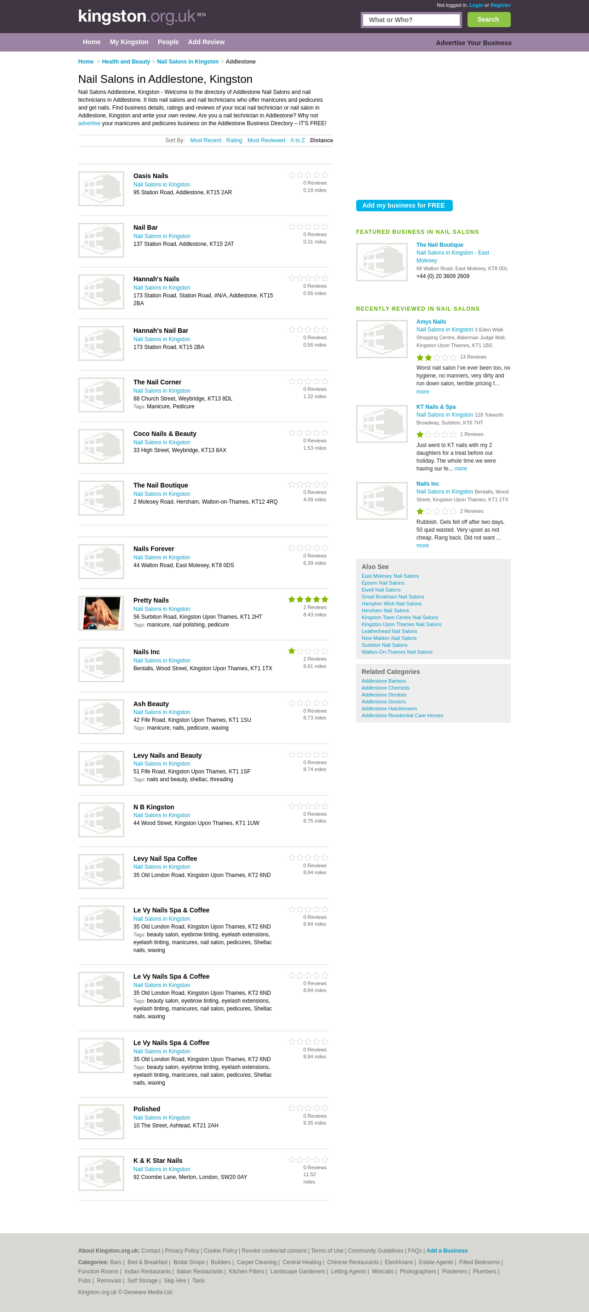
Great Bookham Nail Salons (393, 596)
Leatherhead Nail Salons (389, 631)
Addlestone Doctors (384, 701)
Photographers (419, 1271)
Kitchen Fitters (247, 1271)
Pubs (85, 1280)
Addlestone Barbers (384, 681)
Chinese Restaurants (353, 1262)
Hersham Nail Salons (385, 610)
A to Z (297, 140)
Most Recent (205, 140)
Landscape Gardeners (298, 1271)
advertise (89, 123)
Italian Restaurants (200, 1271)
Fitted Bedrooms (480, 1262)
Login (476, 5)
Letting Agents (349, 1271)
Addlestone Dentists (384, 694)
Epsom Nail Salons (383, 583)
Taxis (198, 1280)
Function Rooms (99, 1271)
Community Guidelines (376, 1251)
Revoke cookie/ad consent (274, 1251)
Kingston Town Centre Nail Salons (400, 617)
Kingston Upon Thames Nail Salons (401, 624)
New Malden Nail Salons (389, 638)
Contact (150, 1251)
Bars (116, 1262)
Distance (321, 140)
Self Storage (143, 1280)
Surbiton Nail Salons (385, 645)
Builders (221, 1262)
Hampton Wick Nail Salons (392, 603)
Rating (234, 140)
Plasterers (455, 1271)
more (422, 392)
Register (501, 5)
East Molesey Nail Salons (390, 576)
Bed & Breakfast (148, 1262)
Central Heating (303, 1262)
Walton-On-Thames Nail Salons (397, 652)
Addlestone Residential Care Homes (402, 715)
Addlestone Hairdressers (389, 708)
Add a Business (447, 1251)
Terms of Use (327, 1251)
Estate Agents (437, 1262)
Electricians (400, 1262)
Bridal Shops (189, 1262)
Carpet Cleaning (257, 1262)
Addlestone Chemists (386, 688)
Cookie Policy (220, 1251)
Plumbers (485, 1271)
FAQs (415, 1251)
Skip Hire (176, 1280)
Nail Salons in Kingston (445, 253)
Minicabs (383, 1271)
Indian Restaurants (149, 1271)
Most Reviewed (266, 140)
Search (488, 19)
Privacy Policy (182, 1251)
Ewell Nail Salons (381, 589)
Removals (110, 1280)
